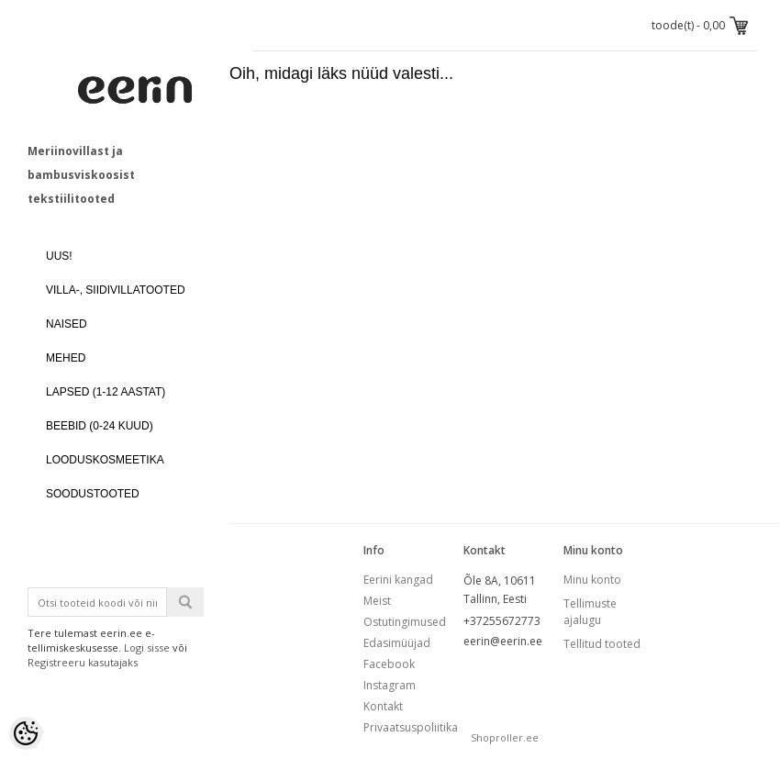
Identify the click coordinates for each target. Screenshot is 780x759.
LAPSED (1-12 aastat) (105, 391)
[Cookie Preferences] (25, 733)
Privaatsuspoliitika (410, 727)
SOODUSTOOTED (92, 493)
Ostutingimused (404, 622)
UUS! (59, 256)
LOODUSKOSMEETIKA (105, 459)
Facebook (389, 664)
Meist (377, 600)
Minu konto (592, 579)
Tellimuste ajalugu (590, 612)
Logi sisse (147, 647)
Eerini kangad (398, 579)
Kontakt (383, 706)
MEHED (65, 358)
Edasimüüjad (396, 643)
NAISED (66, 324)
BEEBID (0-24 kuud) (99, 425)
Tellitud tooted (602, 644)
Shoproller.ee (505, 737)
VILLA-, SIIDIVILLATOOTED (115, 290)
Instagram (389, 685)
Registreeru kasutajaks (83, 662)
